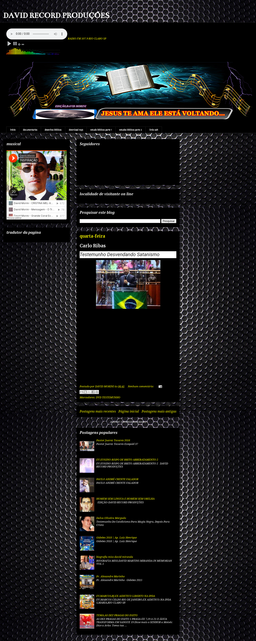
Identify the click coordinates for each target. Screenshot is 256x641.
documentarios (30, 129)
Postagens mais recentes (98, 411)
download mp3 (76, 129)
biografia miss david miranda (114, 556)
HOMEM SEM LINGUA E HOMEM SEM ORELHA (125, 498)
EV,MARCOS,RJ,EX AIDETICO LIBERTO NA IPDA (125, 595)
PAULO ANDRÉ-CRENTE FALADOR (117, 479)
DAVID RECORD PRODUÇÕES (56, 15)
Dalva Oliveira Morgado (111, 518)
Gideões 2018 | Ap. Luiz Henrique (116, 537)
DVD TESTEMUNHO (108, 397)
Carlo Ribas (93, 246)
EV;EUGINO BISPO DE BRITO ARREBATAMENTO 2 (127, 459)
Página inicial (128, 411)
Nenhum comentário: (141, 386)
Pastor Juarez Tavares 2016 (113, 440)
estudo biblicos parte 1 (101, 129)
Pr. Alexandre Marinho (110, 576)
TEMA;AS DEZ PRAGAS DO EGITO (117, 615)
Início (12, 129)
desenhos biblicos (53, 129)
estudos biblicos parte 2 (130, 129)
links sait (153, 129)
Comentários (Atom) (133, 421)
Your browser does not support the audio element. (36, 33)
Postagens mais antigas (159, 411)
